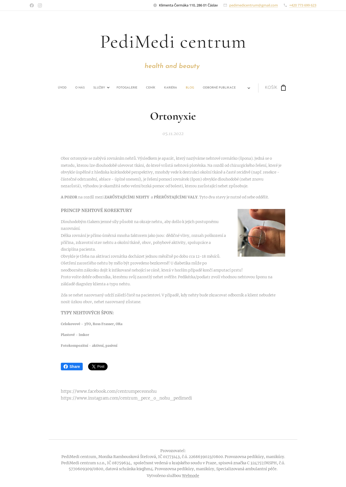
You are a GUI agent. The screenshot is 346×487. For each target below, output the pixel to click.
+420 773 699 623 (302, 5)
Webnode (190, 475)
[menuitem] (76, 88)
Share (72, 366)
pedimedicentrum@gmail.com (253, 5)
